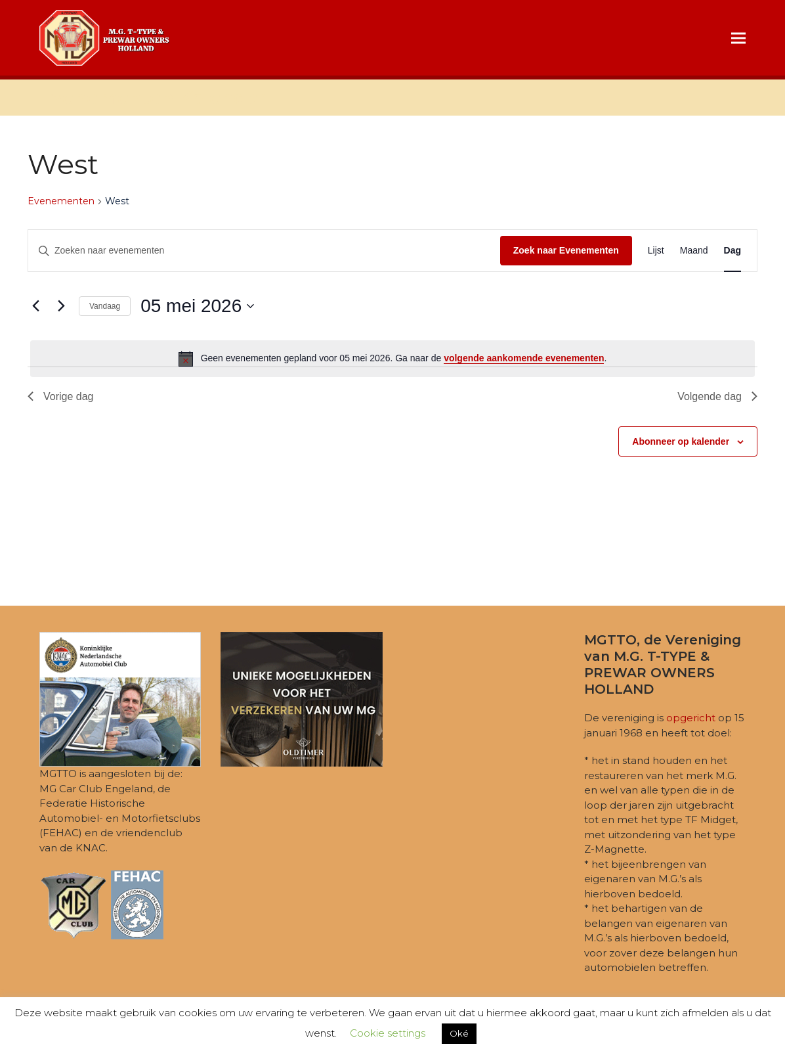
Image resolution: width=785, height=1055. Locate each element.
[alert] (392, 358)
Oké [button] (459, 1033)
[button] (738, 37)
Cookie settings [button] (387, 1033)
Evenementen (61, 201)
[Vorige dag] (35, 306)
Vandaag (104, 306)
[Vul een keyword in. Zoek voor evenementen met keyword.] (264, 250)
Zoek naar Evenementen (566, 250)
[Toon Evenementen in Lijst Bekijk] (656, 250)
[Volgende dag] (61, 306)
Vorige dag (61, 396)
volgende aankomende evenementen (524, 358)
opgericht (690, 717)
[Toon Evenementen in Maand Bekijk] (694, 250)
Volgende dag (717, 396)
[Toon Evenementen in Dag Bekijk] (732, 250)
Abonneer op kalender (680, 441)
